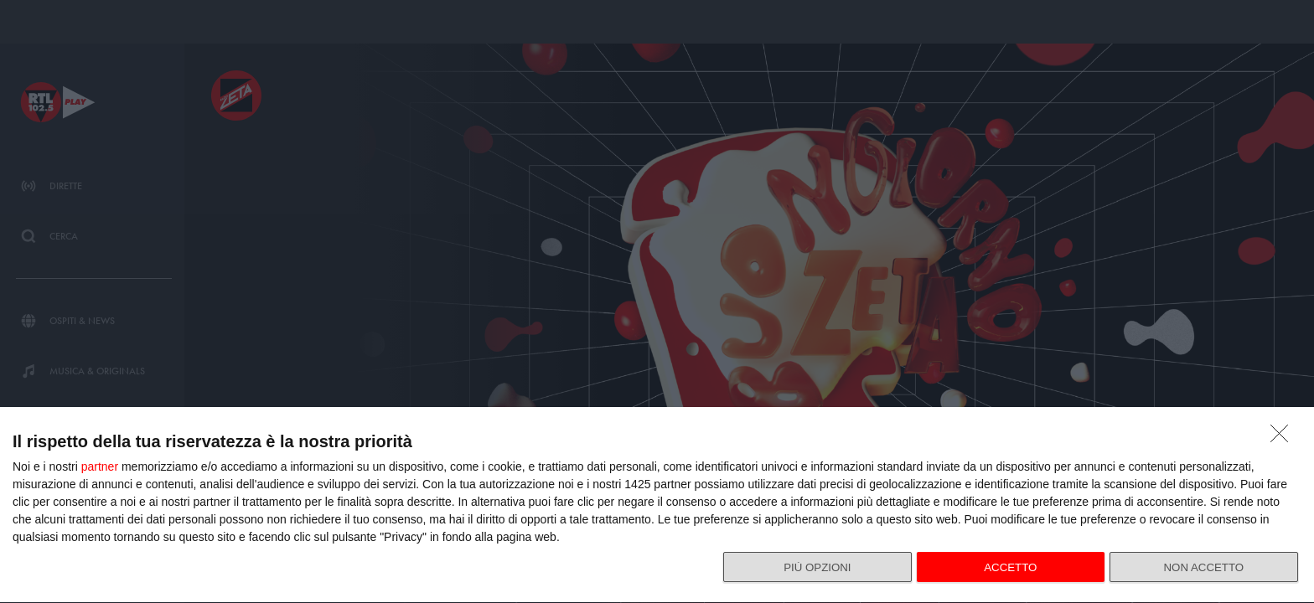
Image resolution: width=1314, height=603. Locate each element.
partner (99, 459)
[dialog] (657, 501)
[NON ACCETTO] (1283, 430)
